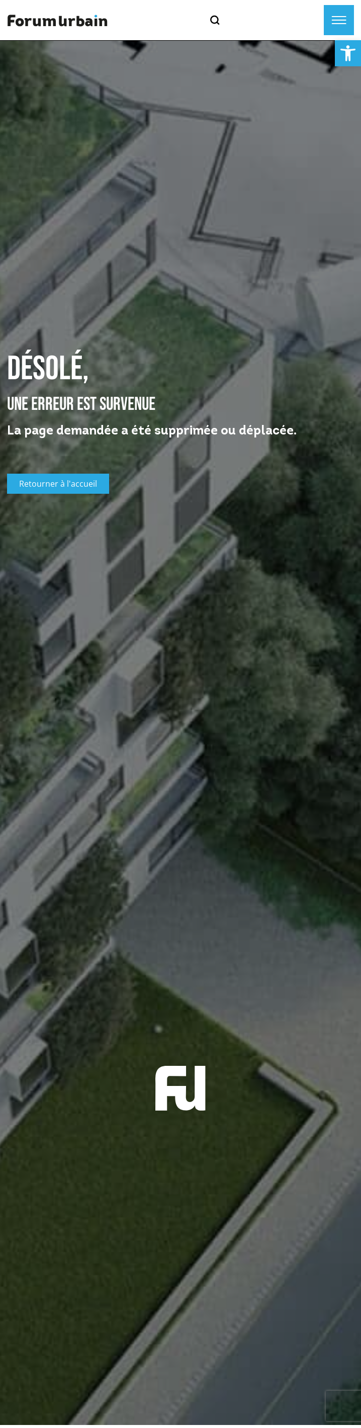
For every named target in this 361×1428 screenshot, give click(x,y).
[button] (348, 53)
